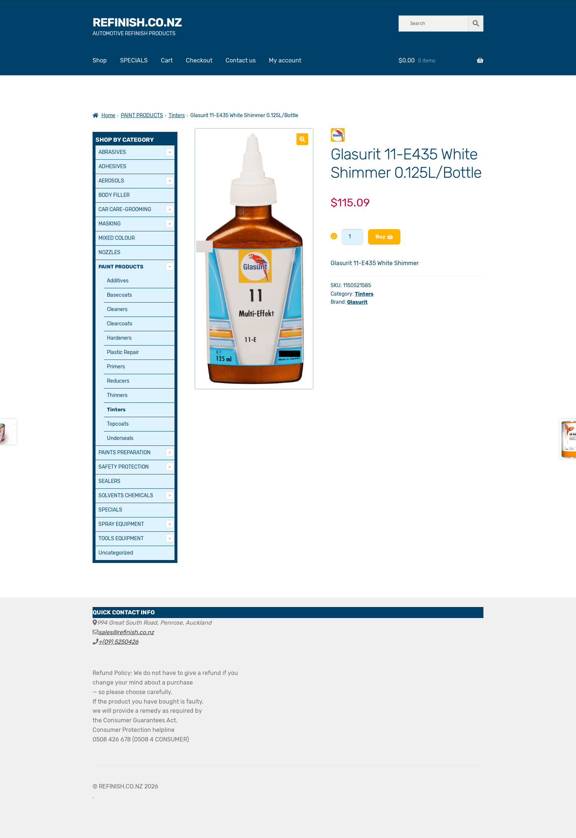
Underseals (120, 438)
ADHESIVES (112, 166)
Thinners (117, 395)
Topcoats (118, 424)
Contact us (241, 60)
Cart (167, 60)
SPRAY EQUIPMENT (121, 524)
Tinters (177, 115)
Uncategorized (115, 553)
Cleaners (117, 309)
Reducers (118, 381)
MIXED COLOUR (116, 238)
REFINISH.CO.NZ (137, 22)
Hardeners (119, 338)
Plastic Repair (123, 352)
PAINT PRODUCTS (142, 115)
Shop (100, 60)
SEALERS (109, 481)
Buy (380, 237)
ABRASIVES (112, 152)
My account (285, 60)
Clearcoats (119, 324)
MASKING (109, 224)
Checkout (199, 60)
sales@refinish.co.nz (126, 632)
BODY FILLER (114, 195)
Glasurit (357, 302)
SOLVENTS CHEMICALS (125, 495)
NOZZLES (109, 252)
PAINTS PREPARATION (124, 452)
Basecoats (119, 295)
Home (108, 115)
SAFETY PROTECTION (123, 467)
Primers (116, 367)
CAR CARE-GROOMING (124, 209)
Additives (118, 281)
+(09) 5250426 (118, 641)
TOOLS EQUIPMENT (121, 538)
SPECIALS (134, 60)
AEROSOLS (111, 181)
